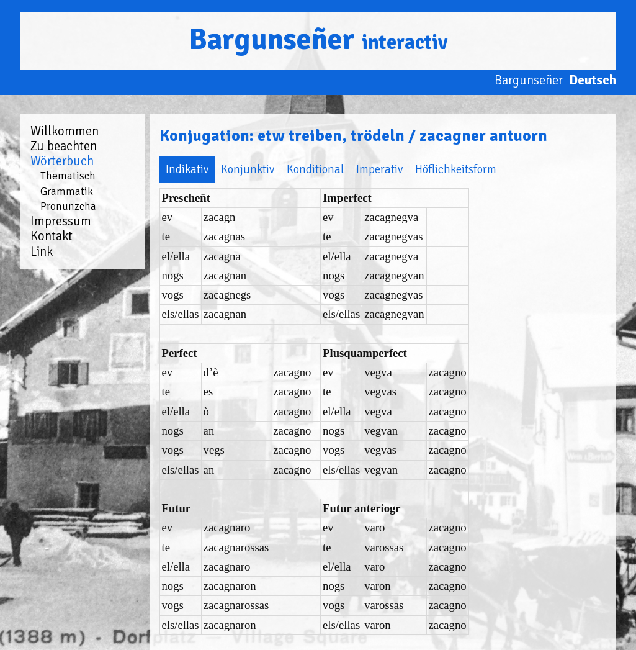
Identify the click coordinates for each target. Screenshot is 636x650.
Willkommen (64, 131)
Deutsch (592, 80)
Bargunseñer (318, 39)
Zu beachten (63, 146)
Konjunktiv (247, 169)
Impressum (60, 221)
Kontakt (51, 236)
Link (41, 251)
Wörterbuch (62, 161)
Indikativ (187, 169)
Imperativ (379, 169)
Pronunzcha (68, 206)
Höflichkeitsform (455, 169)
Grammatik (66, 191)
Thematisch (68, 176)
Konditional (315, 169)
